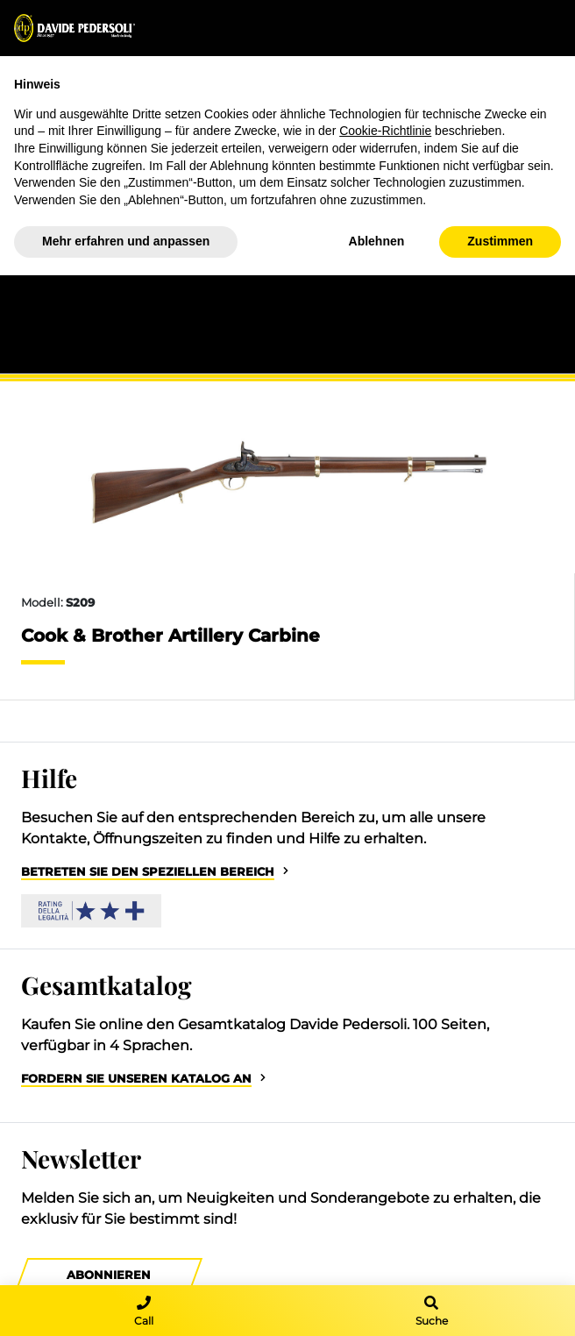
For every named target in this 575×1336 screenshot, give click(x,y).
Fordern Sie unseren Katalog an (136, 1078)
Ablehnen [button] (377, 241)
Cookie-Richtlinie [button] (385, 131)
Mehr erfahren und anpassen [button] (125, 241)
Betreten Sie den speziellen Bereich (147, 871)
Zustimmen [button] (500, 241)
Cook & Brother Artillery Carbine (170, 635)
